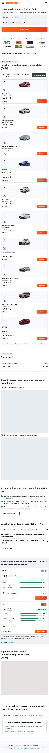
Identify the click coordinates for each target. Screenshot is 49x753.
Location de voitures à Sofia (16, 748)
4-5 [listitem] (11, 98)
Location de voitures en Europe (30, 745)
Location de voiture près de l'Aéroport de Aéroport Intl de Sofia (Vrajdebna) (23, 727)
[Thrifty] (44, 571)
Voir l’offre (42, 101)
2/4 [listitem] (11, 203)
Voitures (17, 745)
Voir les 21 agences (7, 642)
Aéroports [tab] (7, 715)
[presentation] (47, 561)
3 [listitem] (7, 151)
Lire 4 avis (9, 610)
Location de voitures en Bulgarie (11, 747)
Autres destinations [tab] (19, 715)
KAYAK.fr (11, 745)
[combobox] (9, 13)
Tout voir (44, 593)
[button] (3, 3)
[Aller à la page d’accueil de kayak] (12, 3)
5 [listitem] (3, 151)
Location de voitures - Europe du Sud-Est (32, 747)
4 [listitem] (3, 124)
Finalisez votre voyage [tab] (36, 715)
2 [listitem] (3, 98)
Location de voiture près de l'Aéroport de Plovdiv (19, 731)
